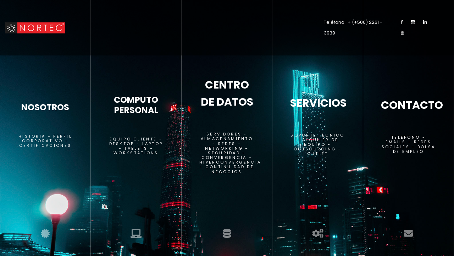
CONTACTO (408, 105)
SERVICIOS (317, 103)
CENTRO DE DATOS (227, 94)
